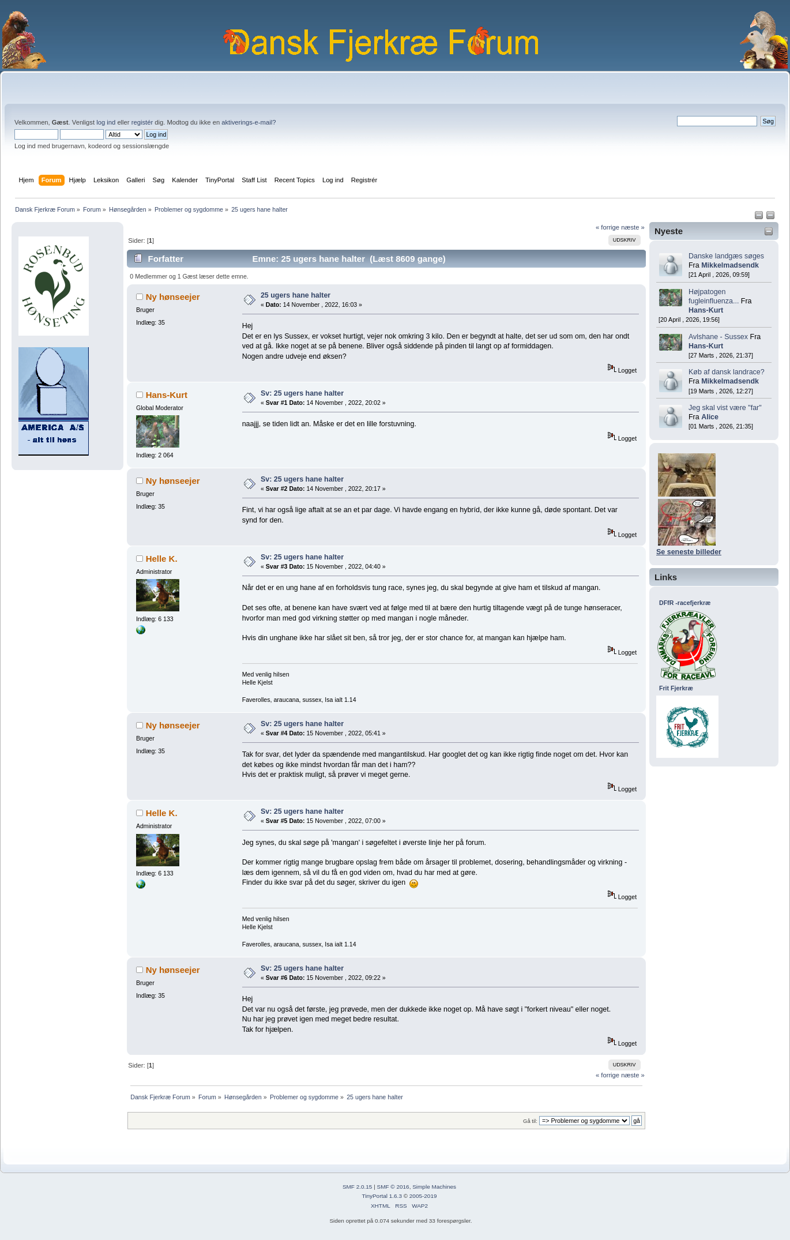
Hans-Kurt (706, 310)
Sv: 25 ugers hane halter (302, 393)
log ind (105, 122)
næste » (633, 227)
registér (142, 122)
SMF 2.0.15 (358, 1186)
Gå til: (530, 1121)
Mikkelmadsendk (730, 265)
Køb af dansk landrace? (727, 372)
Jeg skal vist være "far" (725, 408)
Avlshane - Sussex (718, 337)
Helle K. (162, 558)
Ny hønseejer (173, 297)
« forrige (607, 227)
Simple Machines (434, 1186)
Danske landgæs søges (726, 256)
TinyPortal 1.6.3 (381, 1196)
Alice (709, 417)
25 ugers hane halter (295, 295)
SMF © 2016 (393, 1186)
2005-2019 (423, 1196)
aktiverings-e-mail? (248, 122)
